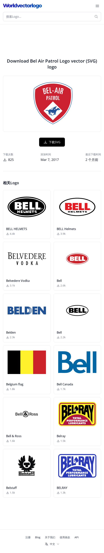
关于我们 (50, 537)
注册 (28, 537)
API (77, 537)
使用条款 (65, 537)
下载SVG (52, 142)
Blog (37, 537)
